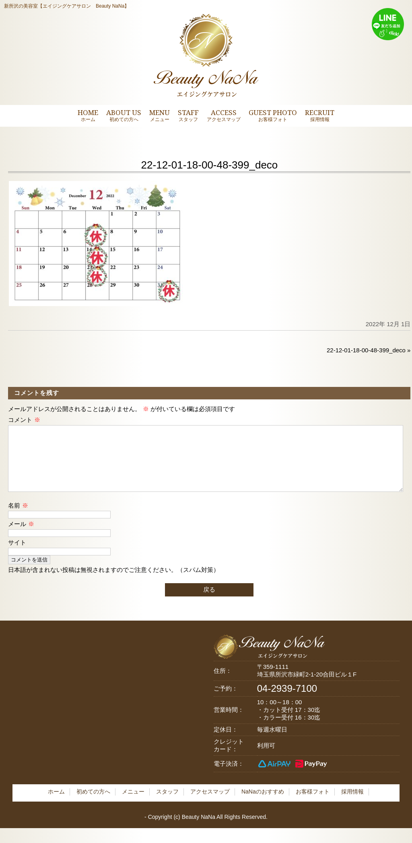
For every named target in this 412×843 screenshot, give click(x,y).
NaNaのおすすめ (262, 804)
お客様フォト (313, 804)
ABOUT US (123, 115)
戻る (209, 602)
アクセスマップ (210, 804)
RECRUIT (319, 115)
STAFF (188, 115)
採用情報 (352, 804)
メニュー (133, 804)
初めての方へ (93, 804)
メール (21, 536)
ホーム (56, 804)
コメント (24, 419)
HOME (88, 115)
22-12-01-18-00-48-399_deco (366, 350)
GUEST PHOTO (273, 115)
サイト (17, 555)
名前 (18, 518)
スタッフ (167, 804)
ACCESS (224, 115)
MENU (159, 115)
